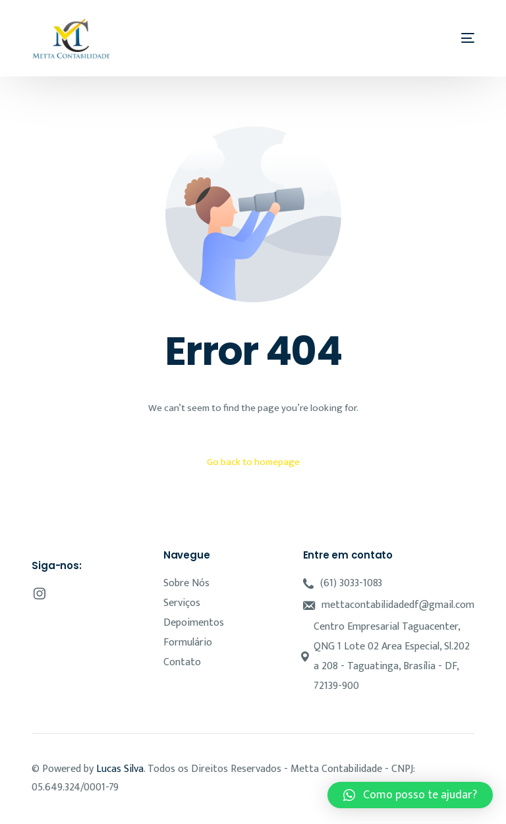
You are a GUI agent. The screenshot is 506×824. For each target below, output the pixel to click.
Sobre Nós (186, 583)
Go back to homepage (253, 462)
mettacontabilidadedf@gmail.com (398, 605)
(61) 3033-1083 (351, 583)
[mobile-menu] (462, 38)
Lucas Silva (120, 769)
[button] (410, 795)
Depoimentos (193, 623)
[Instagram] (39, 593)
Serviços (181, 603)
